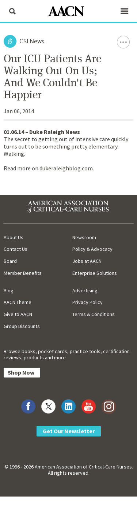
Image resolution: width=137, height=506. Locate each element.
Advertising (85, 290)
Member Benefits (23, 273)
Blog (9, 290)
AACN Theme (17, 302)
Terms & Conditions (93, 314)
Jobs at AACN (87, 261)
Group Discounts (22, 326)
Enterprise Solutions (94, 273)
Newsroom (84, 237)
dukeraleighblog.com (66, 168)
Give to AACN (18, 314)
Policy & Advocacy (92, 249)
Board (10, 261)
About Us (13, 237)
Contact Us (15, 249)
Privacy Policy (87, 302)
